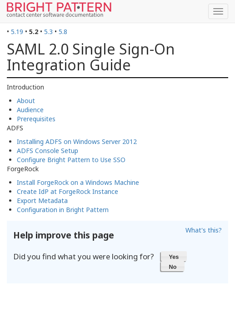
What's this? (203, 230)
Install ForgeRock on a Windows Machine (78, 182)
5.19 (17, 31)
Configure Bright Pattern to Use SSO (71, 159)
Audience (30, 109)
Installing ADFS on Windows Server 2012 (77, 141)
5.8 (63, 31)
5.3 (48, 31)
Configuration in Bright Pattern (63, 209)
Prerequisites (36, 118)
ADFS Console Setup (47, 150)
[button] (174, 256)
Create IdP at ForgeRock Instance (67, 191)
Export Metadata (42, 200)
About (26, 100)
